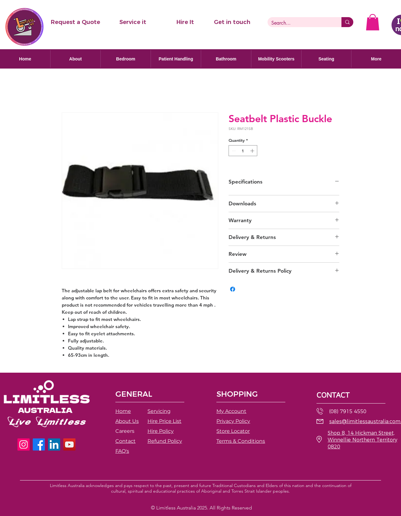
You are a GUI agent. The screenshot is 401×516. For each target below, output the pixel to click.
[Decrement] (233, 151)
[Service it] (132, 22)
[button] (75, 22)
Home (123, 411)
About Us (127, 421)
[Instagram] (23, 444)
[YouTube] (69, 444)
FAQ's (122, 451)
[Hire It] (185, 22)
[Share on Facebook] (232, 289)
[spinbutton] (243, 151)
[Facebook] (39, 444)
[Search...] (299, 23)
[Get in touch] (232, 22)
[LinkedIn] (54, 444)
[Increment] (253, 151)
